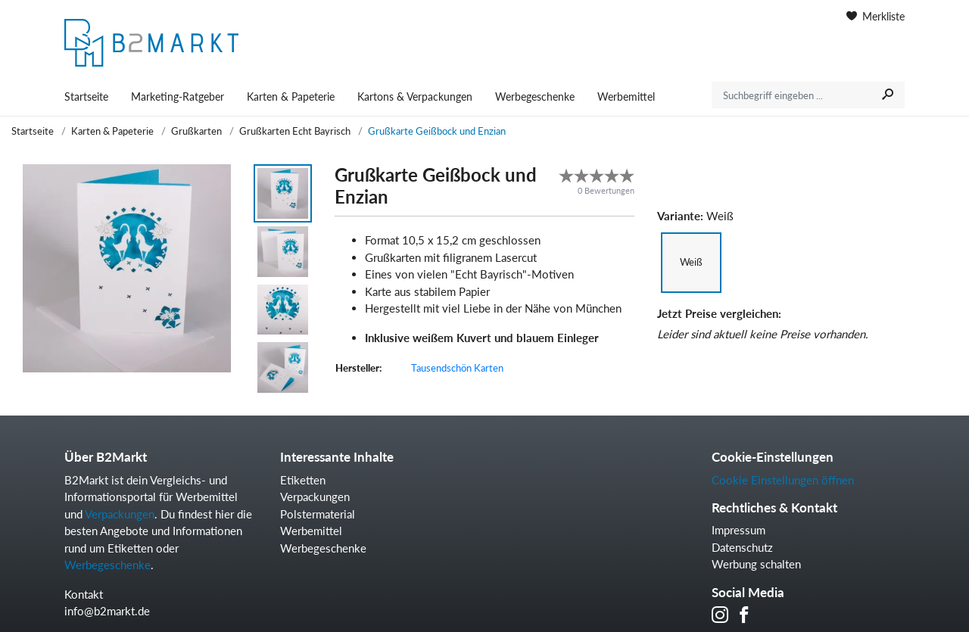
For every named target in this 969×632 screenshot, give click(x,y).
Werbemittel (626, 96)
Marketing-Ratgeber (177, 96)
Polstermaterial (317, 514)
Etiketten (303, 480)
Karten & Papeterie (291, 96)
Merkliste (875, 16)
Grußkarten (196, 131)
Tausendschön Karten (457, 368)
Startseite (86, 96)
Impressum (738, 530)
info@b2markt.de (107, 611)
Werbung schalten (756, 564)
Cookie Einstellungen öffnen (783, 480)
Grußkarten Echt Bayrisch (295, 131)
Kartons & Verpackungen (414, 96)
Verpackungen (119, 514)
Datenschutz (742, 547)
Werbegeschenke (535, 96)
